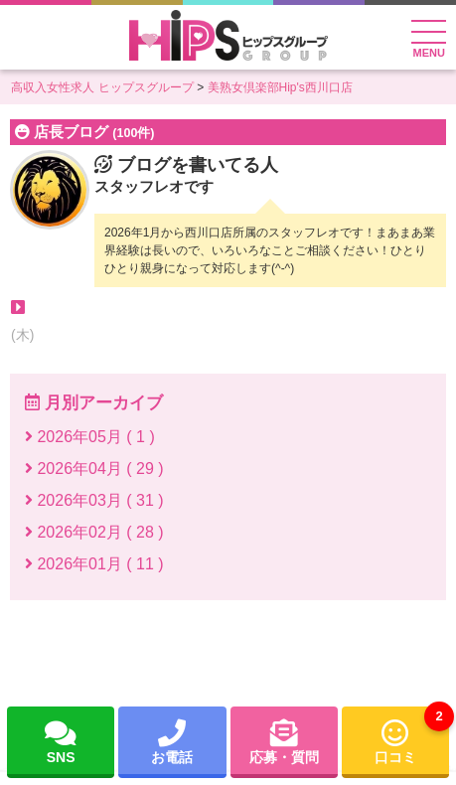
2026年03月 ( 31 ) (94, 500)
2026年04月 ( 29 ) (94, 468)
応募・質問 (284, 740)
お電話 (172, 740)
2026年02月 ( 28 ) (94, 532)
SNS (60, 740)
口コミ (412, 735)
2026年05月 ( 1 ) (90, 436)
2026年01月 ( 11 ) (94, 563)
